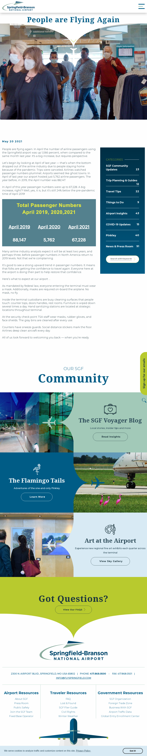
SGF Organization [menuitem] (120, 699)
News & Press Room (119, 246)
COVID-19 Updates (118, 224)
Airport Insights (116, 213)
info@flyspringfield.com (73, 678)
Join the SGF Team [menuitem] (21, 712)
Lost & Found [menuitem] (68, 703)
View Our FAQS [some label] (74, 609)
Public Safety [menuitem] (21, 707)
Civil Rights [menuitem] (68, 712)
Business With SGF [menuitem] (120, 707)
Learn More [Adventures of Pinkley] (37, 496)
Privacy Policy (83, 751)
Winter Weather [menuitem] (68, 716)
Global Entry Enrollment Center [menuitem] (120, 716)
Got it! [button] (133, 751)
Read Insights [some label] (111, 436)
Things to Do (115, 202)
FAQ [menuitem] (68, 699)
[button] (91, 751)
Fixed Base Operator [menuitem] (21, 716)
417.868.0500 (98, 673)
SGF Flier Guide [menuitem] (68, 707)
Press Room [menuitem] (21, 703)
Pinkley (111, 235)
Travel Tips (113, 191)
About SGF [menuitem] (21, 699)
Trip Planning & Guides (121, 180)
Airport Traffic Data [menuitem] (120, 712)
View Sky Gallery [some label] (111, 561)
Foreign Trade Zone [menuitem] (120, 703)
